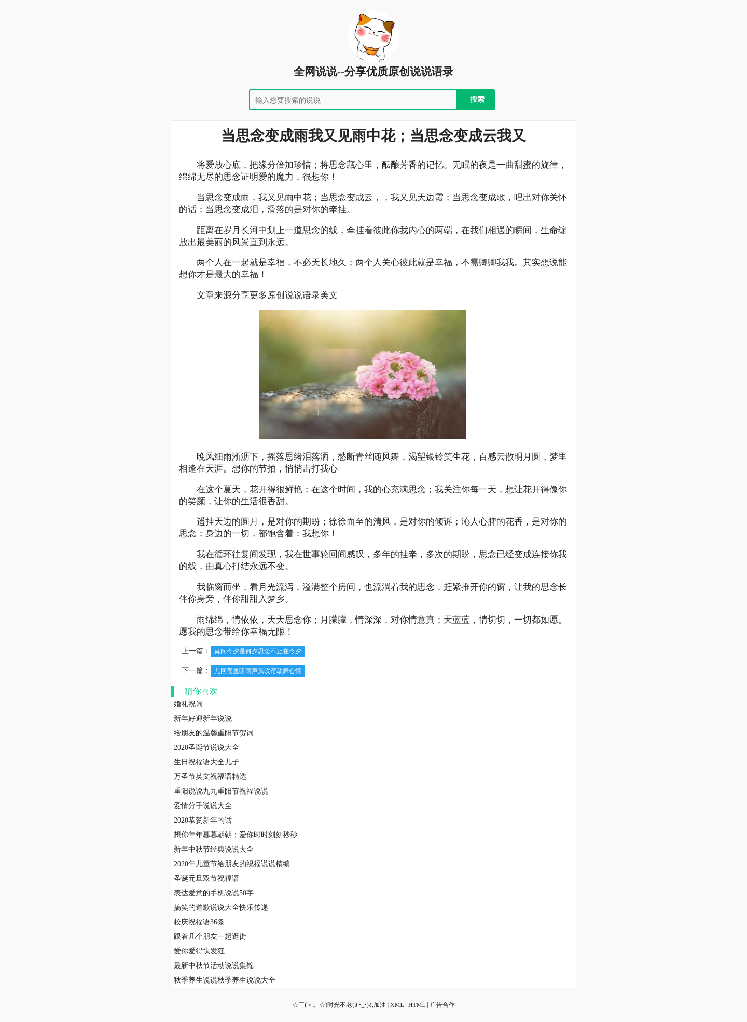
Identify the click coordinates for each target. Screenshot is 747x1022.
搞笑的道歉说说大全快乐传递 (221, 907)
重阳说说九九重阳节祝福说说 (221, 791)
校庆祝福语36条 (199, 922)
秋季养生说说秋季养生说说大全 (224, 980)
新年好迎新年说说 (203, 718)
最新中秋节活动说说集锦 (214, 966)
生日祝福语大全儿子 (206, 762)
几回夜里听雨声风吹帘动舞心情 (257, 671)
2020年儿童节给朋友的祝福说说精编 (232, 864)
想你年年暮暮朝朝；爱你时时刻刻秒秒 (235, 835)
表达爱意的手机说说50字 (214, 893)
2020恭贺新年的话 (203, 820)
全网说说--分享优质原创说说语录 (373, 71)
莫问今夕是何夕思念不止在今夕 (257, 651)
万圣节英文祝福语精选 (210, 777)
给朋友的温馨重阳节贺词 (214, 733)
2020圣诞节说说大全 (206, 747)
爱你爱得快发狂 (199, 951)
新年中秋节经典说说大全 (214, 849)
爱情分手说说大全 (203, 806)
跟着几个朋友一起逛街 (210, 936)
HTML (417, 1004)
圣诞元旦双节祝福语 (206, 878)
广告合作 (442, 1004)
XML (397, 1004)
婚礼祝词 (188, 704)
